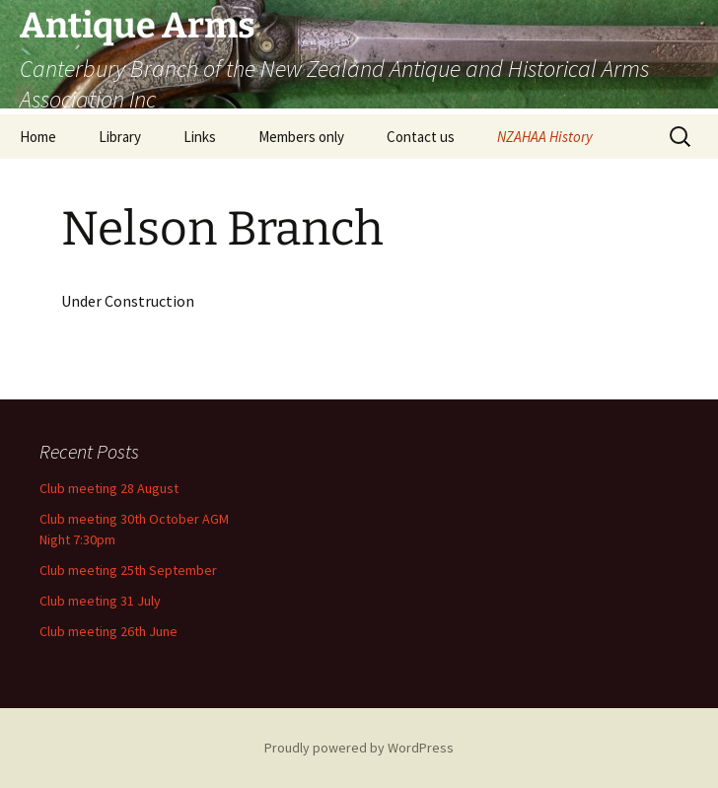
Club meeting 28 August (109, 488)
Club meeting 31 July (100, 600)
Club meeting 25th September (128, 570)
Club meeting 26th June (108, 631)
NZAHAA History (545, 136)
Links (199, 136)
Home (38, 136)
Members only (301, 136)
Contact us (421, 136)
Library (120, 136)
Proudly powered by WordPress (359, 747)
